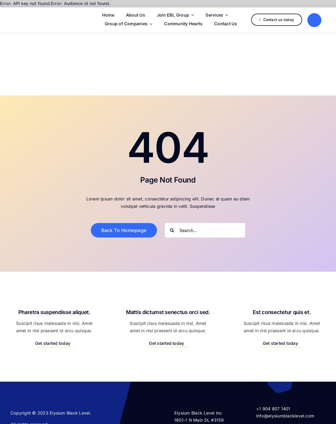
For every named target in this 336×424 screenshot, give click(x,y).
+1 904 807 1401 (273, 408)
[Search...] (205, 230)
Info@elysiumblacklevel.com (285, 415)
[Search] (172, 230)
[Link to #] (314, 20)
